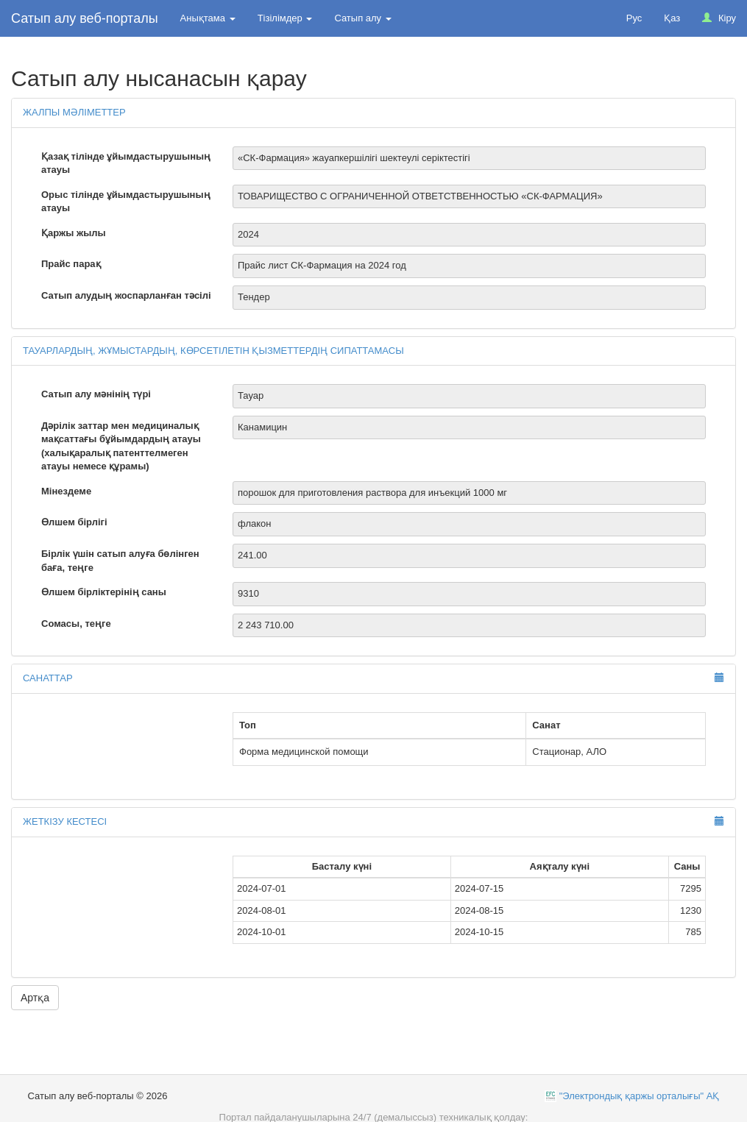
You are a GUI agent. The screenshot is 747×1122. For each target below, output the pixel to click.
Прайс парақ (71, 263)
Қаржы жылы (73, 232)
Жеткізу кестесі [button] (65, 821)
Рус (634, 18)
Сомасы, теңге (76, 623)
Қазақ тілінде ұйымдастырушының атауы (125, 163)
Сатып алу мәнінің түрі (96, 394)
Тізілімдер (285, 18)
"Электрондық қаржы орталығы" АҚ (639, 1095)
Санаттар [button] (48, 678)
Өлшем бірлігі (74, 522)
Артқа (35, 998)
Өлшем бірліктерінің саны (103, 591)
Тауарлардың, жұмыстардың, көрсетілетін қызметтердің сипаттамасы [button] (213, 350)
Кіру (719, 18)
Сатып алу (362, 18)
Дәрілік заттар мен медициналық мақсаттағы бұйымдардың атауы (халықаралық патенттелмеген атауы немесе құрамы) (121, 446)
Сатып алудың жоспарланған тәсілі (126, 295)
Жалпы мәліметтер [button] (74, 112)
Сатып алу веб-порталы (84, 18)
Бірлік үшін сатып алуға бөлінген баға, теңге (120, 560)
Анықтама (208, 18)
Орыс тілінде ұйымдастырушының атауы (125, 201)
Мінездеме (66, 491)
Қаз (672, 18)
